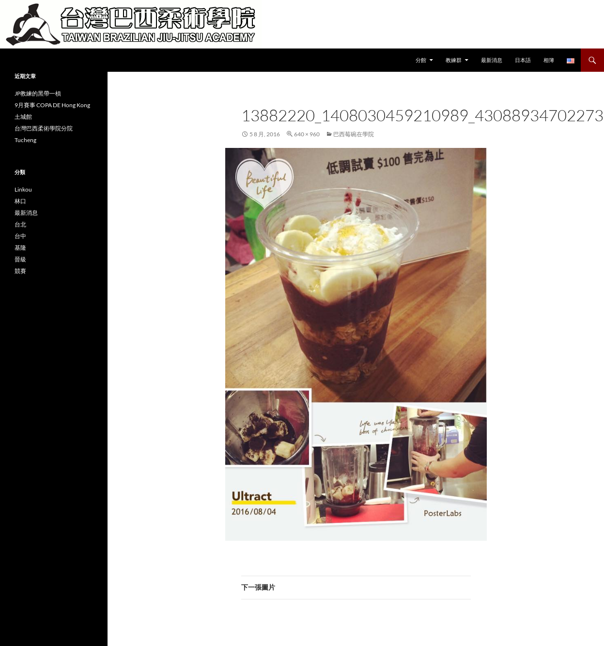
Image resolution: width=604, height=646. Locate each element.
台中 (20, 236)
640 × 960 (307, 134)
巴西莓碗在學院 (353, 134)
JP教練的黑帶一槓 (38, 93)
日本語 (523, 60)
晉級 (20, 259)
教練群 (454, 60)
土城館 (23, 116)
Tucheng (25, 140)
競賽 (20, 271)
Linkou (23, 189)
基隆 (20, 247)
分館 (421, 60)
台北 (20, 224)
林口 (20, 201)
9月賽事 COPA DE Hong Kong (52, 105)
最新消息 (491, 60)
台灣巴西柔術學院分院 (44, 128)
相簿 (548, 60)
